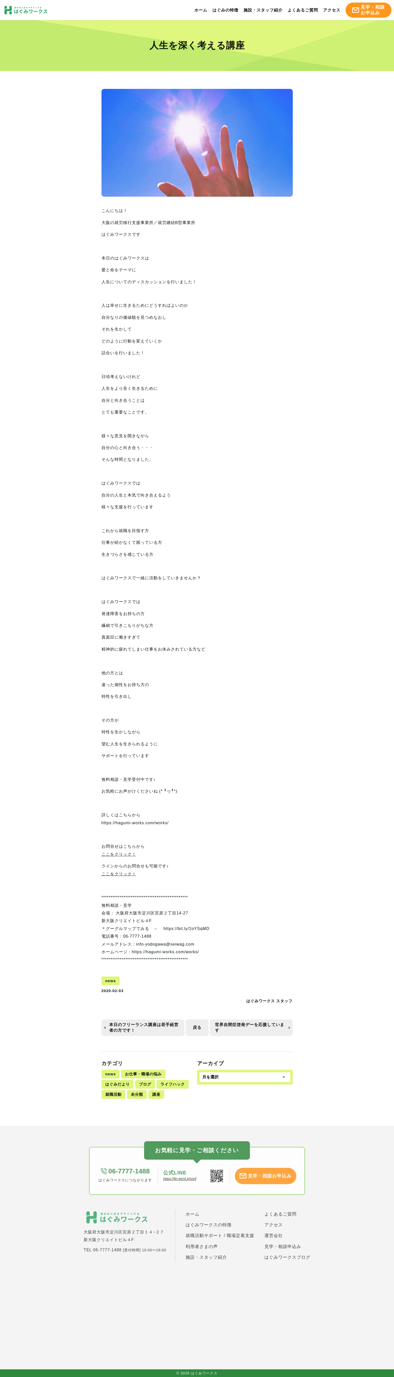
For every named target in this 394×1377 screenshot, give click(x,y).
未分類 (137, 1094)
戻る (197, 1027)
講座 (156, 1094)
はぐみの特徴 (225, 10)
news (110, 1074)
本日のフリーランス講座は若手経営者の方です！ (144, 1027)
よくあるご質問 (303, 10)
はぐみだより (117, 1084)
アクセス (331, 10)
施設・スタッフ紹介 (263, 10)
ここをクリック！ (118, 854)
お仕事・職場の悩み (143, 1074)
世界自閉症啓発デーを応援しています (249, 1027)
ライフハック (172, 1084)
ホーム (200, 10)
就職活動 (113, 1094)
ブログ (145, 1084)
